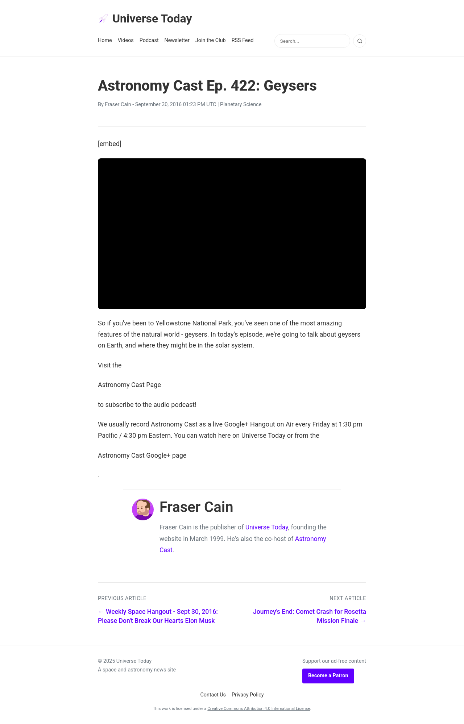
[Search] (359, 40)
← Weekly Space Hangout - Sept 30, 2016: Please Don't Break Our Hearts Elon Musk (158, 616)
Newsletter (177, 40)
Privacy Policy (248, 695)
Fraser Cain (118, 104)
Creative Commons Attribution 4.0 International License (258, 708)
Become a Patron (328, 676)
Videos (126, 40)
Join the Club (210, 40)
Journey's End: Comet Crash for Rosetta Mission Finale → (309, 616)
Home (105, 40)
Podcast (149, 40)
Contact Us (213, 695)
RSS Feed (243, 40)
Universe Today (145, 18)
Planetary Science (240, 104)
